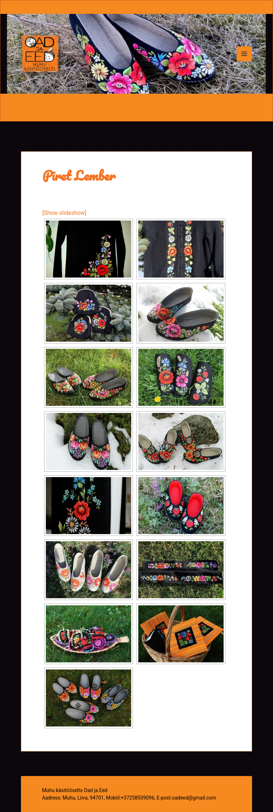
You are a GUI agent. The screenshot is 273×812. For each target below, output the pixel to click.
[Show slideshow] (64, 213)
